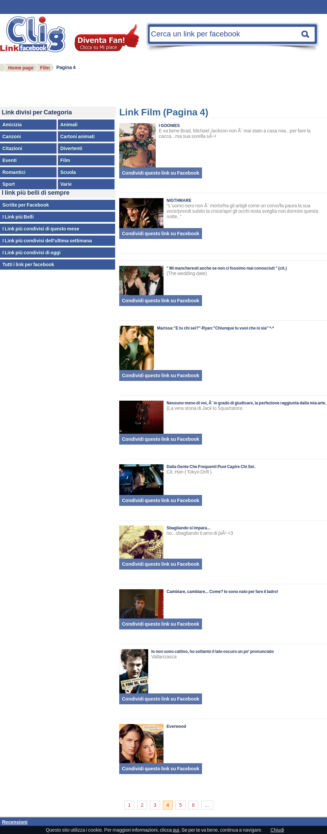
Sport (8, 184)
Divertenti (71, 148)
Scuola (68, 172)
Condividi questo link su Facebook (160, 173)
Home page (20, 67)
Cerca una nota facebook (305, 34)
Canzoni (11, 136)
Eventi (9, 160)
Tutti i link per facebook (28, 264)
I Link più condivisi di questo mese (40, 228)
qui (176, 830)
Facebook (36, 39)
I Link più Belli (18, 217)
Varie (66, 184)
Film (65, 160)
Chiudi (277, 830)
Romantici (14, 172)
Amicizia (12, 124)
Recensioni (15, 822)
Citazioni (12, 148)
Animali (69, 124)
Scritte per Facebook (25, 205)
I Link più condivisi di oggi (31, 252)
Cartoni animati (77, 136)
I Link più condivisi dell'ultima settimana (47, 240)
